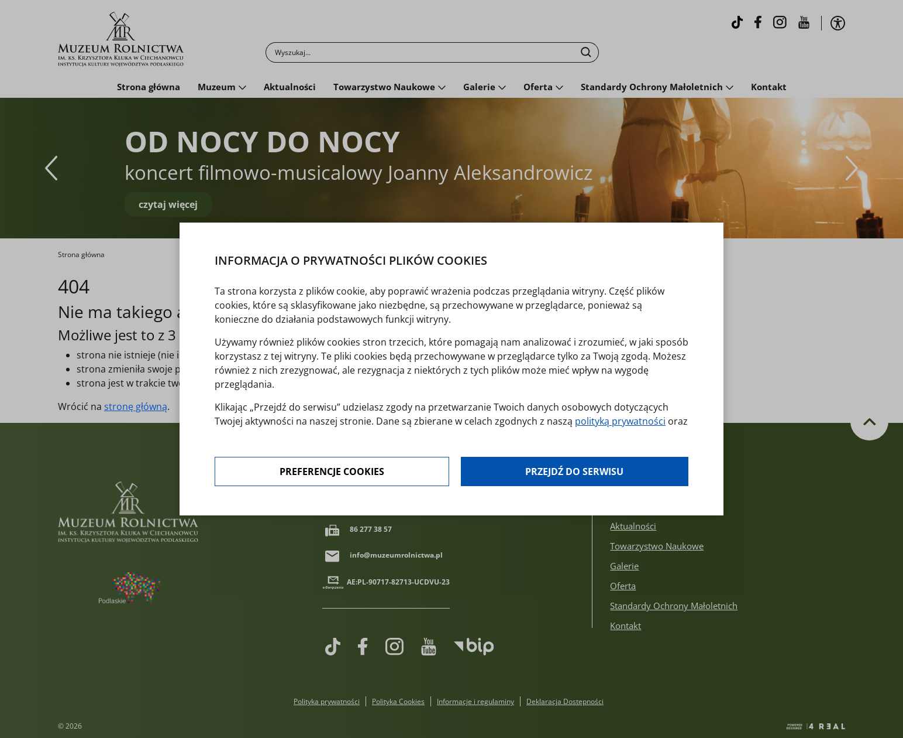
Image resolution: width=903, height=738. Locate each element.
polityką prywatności (620, 421)
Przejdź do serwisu (574, 471)
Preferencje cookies (332, 471)
